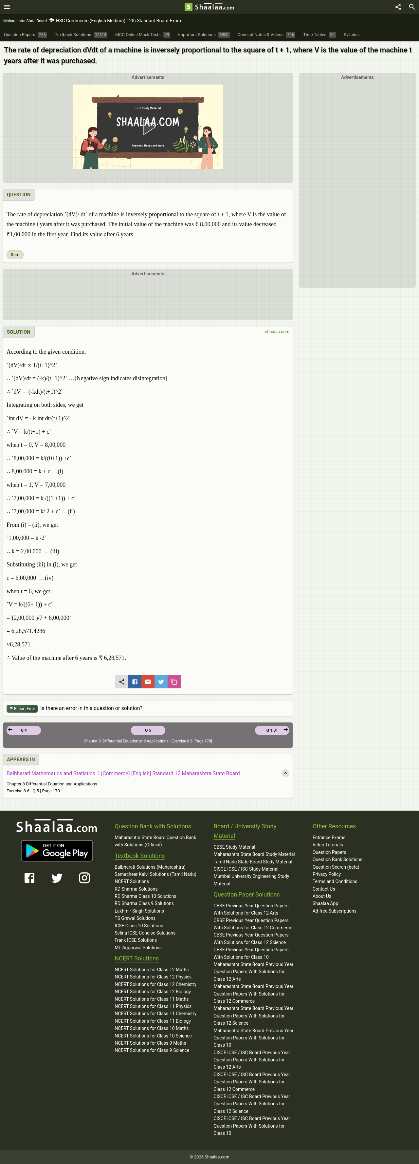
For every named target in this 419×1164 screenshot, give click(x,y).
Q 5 (148, 730)
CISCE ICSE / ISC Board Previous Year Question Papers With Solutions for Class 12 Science (252, 1104)
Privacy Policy (327, 874)
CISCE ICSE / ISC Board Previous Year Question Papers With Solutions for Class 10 (252, 1126)
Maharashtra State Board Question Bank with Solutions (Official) (155, 841)
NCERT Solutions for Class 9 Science (152, 1050)
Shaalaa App (325, 903)
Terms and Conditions (335, 881)
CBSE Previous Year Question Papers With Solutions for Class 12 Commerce (253, 924)
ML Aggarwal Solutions (138, 947)
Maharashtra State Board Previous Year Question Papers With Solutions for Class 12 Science (254, 1016)
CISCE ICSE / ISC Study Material (246, 869)
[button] (148, 127)
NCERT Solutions (132, 881)
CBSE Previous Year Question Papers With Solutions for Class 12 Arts (251, 909)
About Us (322, 896)
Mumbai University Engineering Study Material (251, 880)
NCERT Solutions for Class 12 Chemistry (155, 984)
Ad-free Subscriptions (334, 911)
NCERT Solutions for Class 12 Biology (153, 991)
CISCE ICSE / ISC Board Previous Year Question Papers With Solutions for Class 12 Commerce (252, 1082)
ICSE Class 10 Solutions (139, 925)
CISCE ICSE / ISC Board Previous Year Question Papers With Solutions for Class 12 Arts (252, 1060)
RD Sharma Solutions (136, 889)
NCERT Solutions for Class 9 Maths (150, 1043)
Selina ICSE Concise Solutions (145, 933)
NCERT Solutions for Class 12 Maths (152, 969)
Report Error (22, 708)
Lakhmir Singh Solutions (139, 911)
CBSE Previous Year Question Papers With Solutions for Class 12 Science (251, 938)
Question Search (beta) (336, 867)
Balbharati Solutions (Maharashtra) (150, 867)
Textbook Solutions (140, 855)
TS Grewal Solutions (135, 918)
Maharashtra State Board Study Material (254, 854)
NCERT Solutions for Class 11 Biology (153, 1021)
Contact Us (324, 889)
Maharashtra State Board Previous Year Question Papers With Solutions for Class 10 (254, 1038)
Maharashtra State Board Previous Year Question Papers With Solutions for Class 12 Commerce (254, 994)
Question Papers (329, 852)
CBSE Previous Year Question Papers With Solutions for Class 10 (251, 953)
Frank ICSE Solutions (136, 940)
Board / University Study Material (245, 831)
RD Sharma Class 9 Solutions (144, 903)
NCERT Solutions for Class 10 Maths (152, 1028)
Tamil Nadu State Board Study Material (253, 861)
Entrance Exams (329, 837)
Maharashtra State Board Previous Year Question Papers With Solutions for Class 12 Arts (254, 972)
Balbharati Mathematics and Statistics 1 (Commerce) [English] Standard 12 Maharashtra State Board (123, 773)
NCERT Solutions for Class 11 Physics (153, 1006)
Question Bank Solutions (337, 859)
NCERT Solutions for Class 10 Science (153, 1035)
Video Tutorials (328, 844)
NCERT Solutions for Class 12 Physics (153, 976)
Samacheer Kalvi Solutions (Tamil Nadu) (155, 874)
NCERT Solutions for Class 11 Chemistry (155, 1013)
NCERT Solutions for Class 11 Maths (152, 999)
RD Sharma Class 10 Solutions (145, 896)
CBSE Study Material (234, 847)
